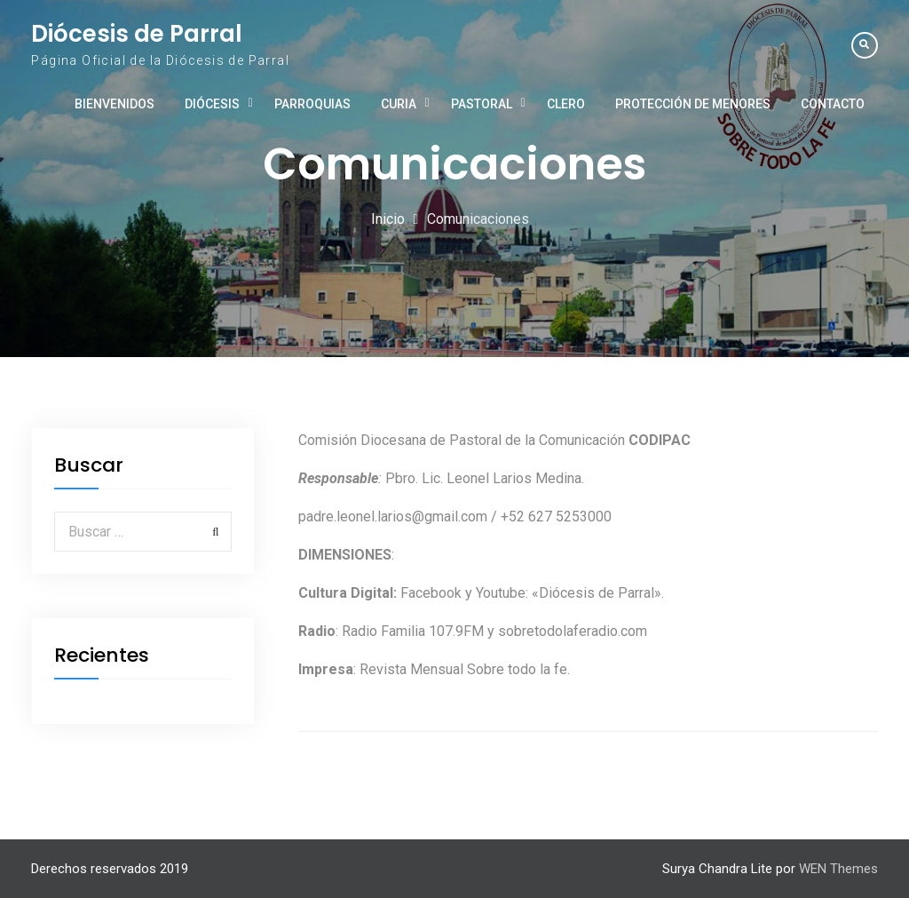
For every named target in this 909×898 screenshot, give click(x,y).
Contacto (833, 104)
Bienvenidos (114, 104)
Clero (566, 104)
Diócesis (212, 104)
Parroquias (312, 104)
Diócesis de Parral (136, 34)
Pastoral (481, 104)
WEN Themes (838, 869)
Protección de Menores (693, 104)
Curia (398, 104)
